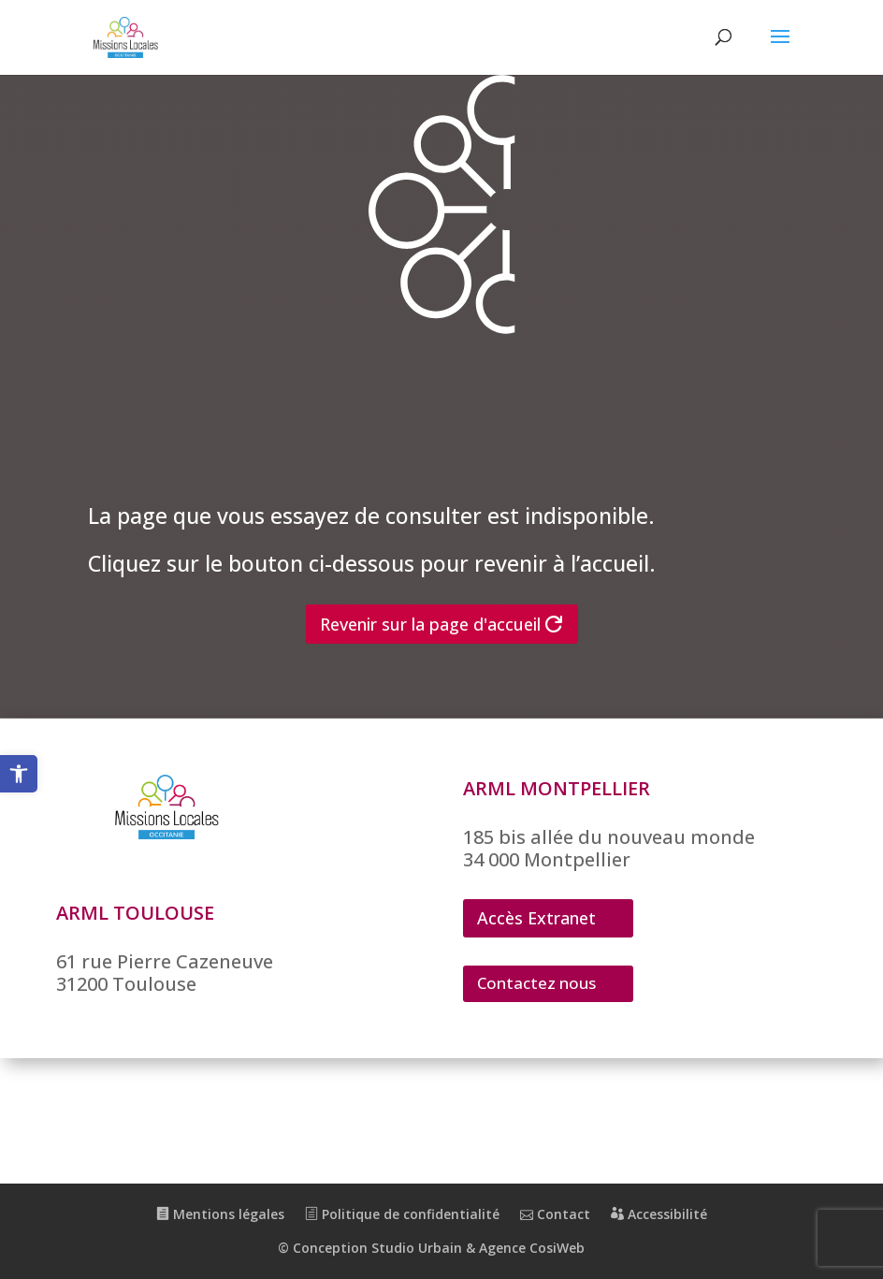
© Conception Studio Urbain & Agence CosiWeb (431, 1248)
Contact (555, 1214)
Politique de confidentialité (402, 1214)
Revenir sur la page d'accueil (430, 624)
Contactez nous (536, 983)
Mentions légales (220, 1214)
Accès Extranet (536, 918)
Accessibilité (659, 1214)
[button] (18, 773)
